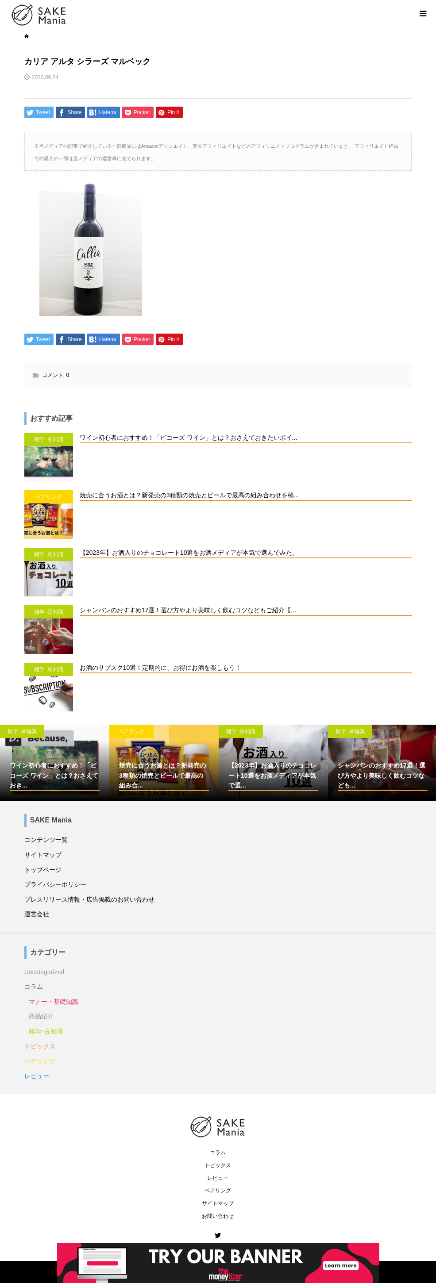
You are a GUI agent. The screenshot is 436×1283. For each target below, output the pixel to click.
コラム (33, 986)
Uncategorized (44, 972)
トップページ (43, 869)
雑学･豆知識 (46, 1031)
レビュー (36, 1075)
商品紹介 (41, 1016)
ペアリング (39, 1060)
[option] (54, 763)
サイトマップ (43, 854)
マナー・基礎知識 (53, 1001)
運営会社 (36, 914)
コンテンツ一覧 (46, 839)
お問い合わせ (218, 1216)
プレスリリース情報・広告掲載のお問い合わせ (89, 899)
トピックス (39, 1046)
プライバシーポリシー (55, 884)
